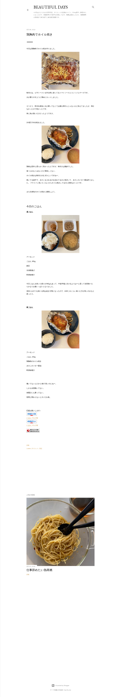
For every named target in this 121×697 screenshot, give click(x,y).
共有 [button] (27, 445)
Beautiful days (51, 7)
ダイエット (35, 448)
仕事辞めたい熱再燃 (39, 570)
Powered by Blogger (60, 685)
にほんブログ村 (32, 418)
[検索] (93, 6)
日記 (40, 448)
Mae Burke (67, 690)
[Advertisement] (44, 471)
